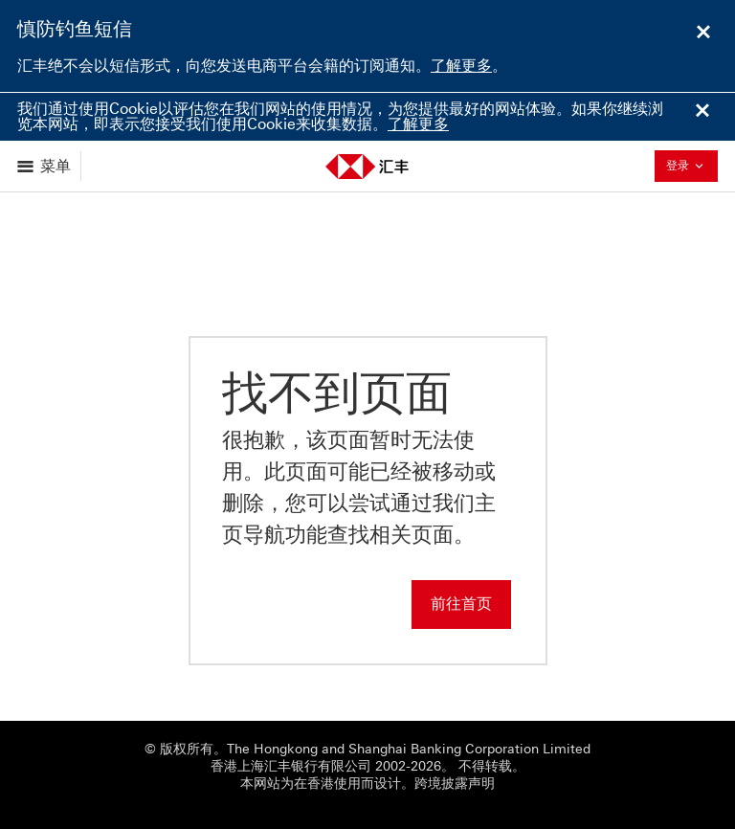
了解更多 (461, 65)
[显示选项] (45, 166)
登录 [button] (690, 165)
